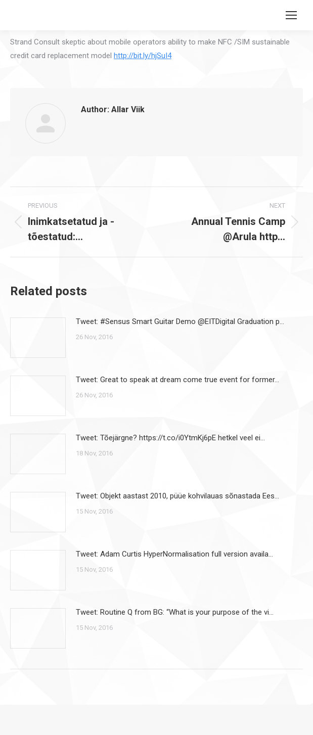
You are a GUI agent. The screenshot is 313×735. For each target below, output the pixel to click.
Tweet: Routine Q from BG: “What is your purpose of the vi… (175, 612)
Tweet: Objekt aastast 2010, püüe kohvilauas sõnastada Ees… (177, 495)
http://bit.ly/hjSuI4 (142, 55)
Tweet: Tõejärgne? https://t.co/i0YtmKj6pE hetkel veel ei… (170, 437)
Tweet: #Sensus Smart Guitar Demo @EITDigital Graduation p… (180, 321)
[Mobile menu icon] (291, 15)
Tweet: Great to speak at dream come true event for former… (177, 379)
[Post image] (38, 337)
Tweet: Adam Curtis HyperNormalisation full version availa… (174, 554)
